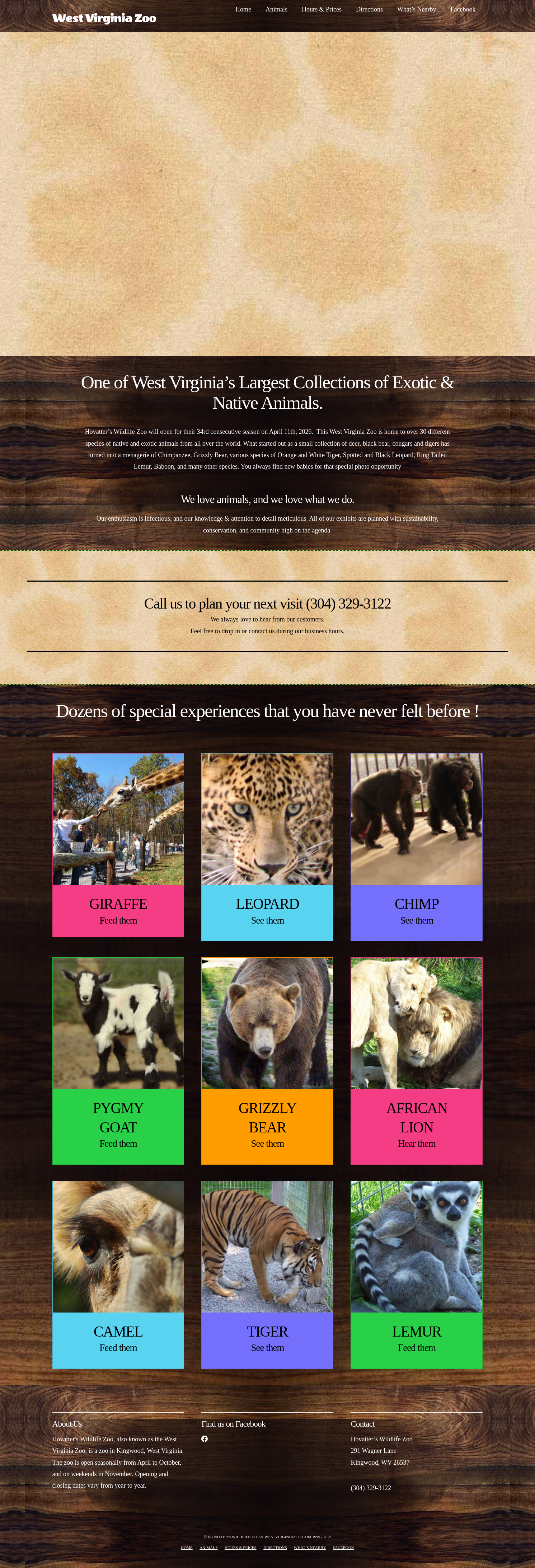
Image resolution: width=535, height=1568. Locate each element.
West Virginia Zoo (104, 18)
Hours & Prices (241, 1547)
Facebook (343, 1547)
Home (186, 1547)
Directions (275, 1547)
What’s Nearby (310, 1547)
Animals (208, 1547)
